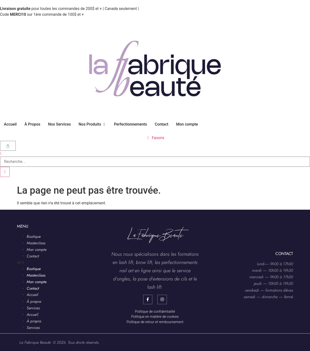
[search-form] (155, 162)
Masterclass (36, 243)
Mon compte (36, 249)
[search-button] (5, 172)
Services (33, 308)
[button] (53, 262)
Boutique (34, 236)
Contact (33, 256)
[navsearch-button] (0, 153)
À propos (34, 301)
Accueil (32, 294)
